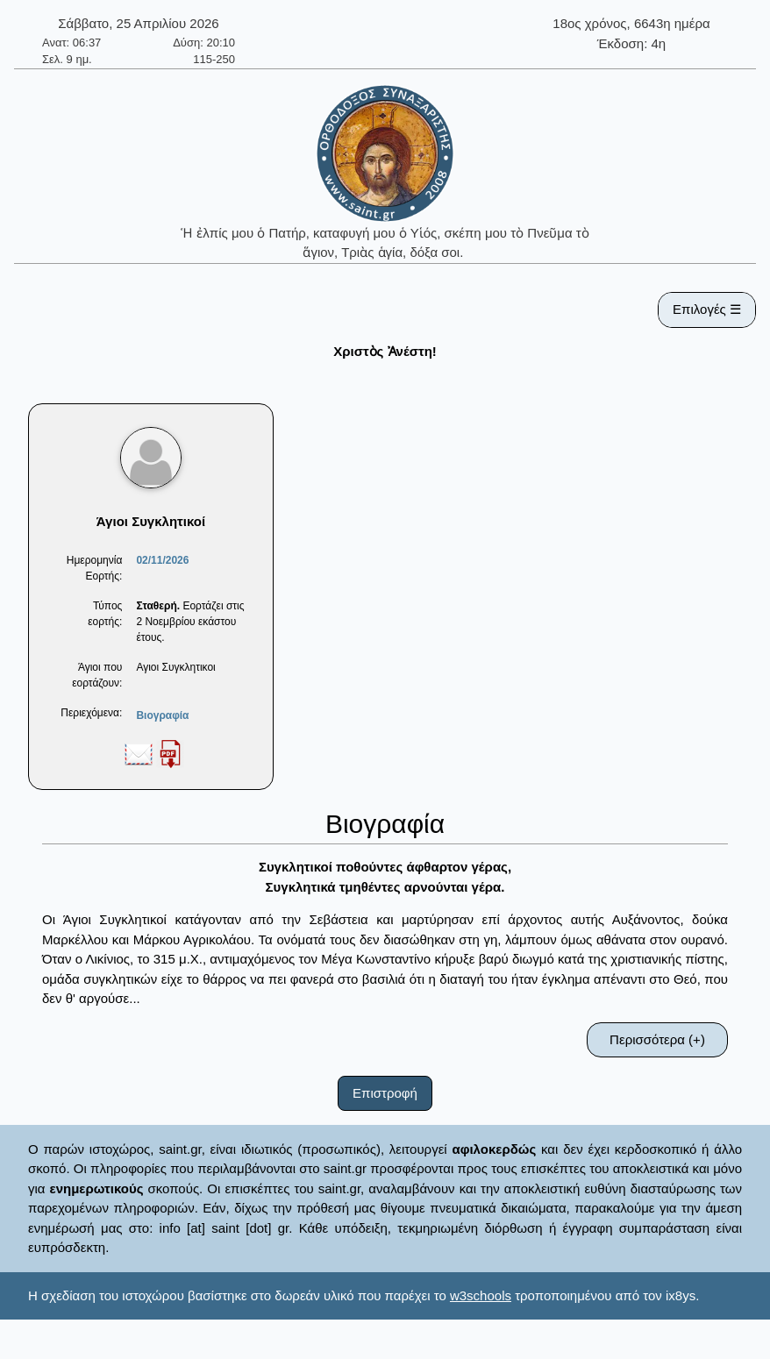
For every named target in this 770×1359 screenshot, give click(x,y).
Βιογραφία (162, 715)
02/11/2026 (162, 560)
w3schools (480, 1295)
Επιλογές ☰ (707, 309)
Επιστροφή (385, 1092)
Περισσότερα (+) (657, 1039)
